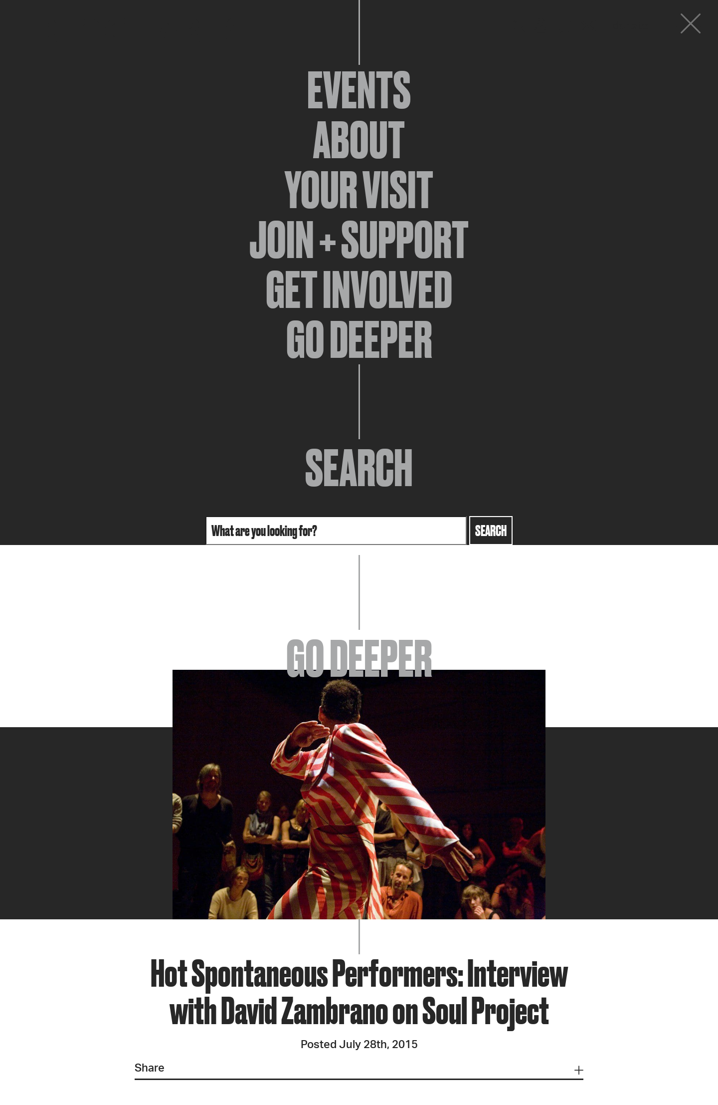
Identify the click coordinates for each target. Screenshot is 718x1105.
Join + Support (359, 239)
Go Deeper (359, 339)
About (359, 139)
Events (359, 89)
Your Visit (359, 189)
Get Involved (359, 289)
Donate (630, 25)
